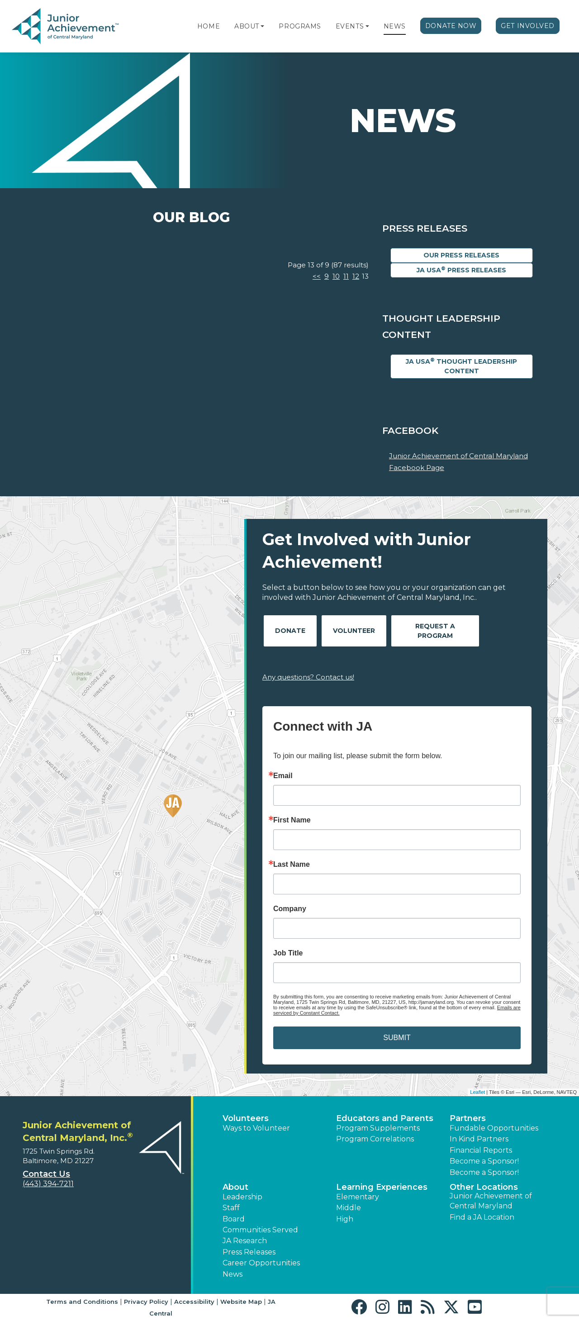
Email (283, 775)
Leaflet (477, 1092)
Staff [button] (231, 1207)
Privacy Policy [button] (146, 1301)
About (246, 26)
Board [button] (234, 1219)
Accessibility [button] (194, 1301)
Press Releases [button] (249, 1252)
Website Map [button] (241, 1301)
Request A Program (435, 631)
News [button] (232, 1274)
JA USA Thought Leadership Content (461, 366)
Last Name (291, 864)
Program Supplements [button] (378, 1128)
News (395, 26)
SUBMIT (396, 1037)
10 (336, 276)
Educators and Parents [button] (384, 1118)
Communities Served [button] (260, 1230)
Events (350, 26)
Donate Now (451, 26)
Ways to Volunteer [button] (256, 1128)
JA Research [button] (245, 1240)
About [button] (235, 1187)
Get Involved (528, 26)
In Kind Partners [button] (479, 1139)
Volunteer (354, 631)
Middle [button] (348, 1207)
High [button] (344, 1219)
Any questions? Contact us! (308, 677)
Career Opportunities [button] (261, 1263)
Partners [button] (468, 1118)
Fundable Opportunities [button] (494, 1128)
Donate (290, 631)
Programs (300, 26)
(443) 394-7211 (48, 1183)
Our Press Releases (461, 255)
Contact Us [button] (46, 1174)
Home (208, 26)
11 (346, 276)
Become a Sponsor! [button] (484, 1161)
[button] (262, 26)
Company (289, 908)
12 (355, 276)
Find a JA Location (482, 1217)
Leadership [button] (242, 1197)
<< (317, 276)
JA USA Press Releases (461, 270)
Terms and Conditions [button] (82, 1301)
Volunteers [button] (246, 1118)
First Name (292, 820)
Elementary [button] (357, 1197)
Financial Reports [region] (481, 1150)
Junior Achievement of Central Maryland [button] (491, 1201)
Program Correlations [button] (375, 1139)
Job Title (288, 953)
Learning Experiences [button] (381, 1187)
